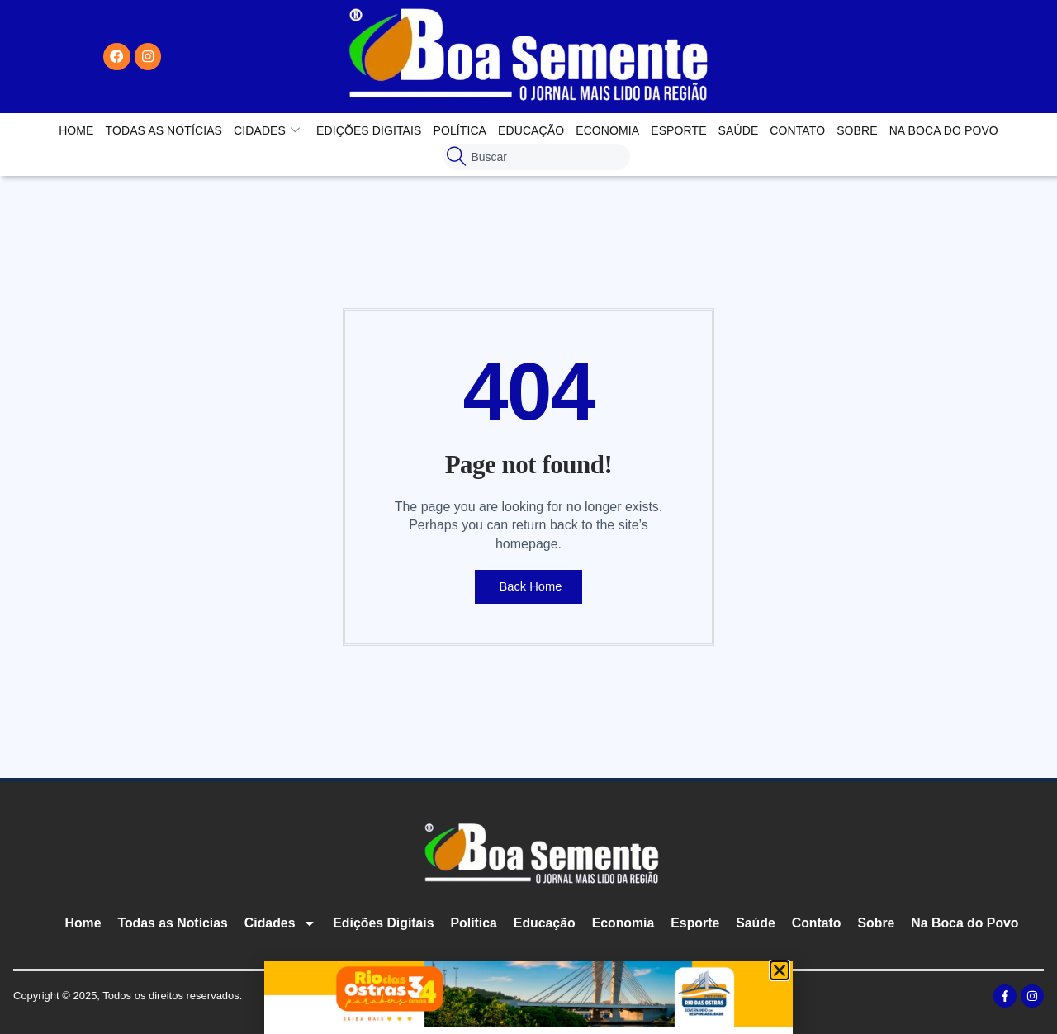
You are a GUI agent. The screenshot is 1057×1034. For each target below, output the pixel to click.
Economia (607, 130)
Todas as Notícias (164, 130)
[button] (779, 970)
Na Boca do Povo (943, 130)
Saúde (738, 130)
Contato (797, 130)
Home (76, 130)
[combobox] (536, 157)
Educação (531, 130)
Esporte (678, 130)
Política (459, 130)
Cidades (267, 130)
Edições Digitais (368, 130)
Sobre (857, 130)
